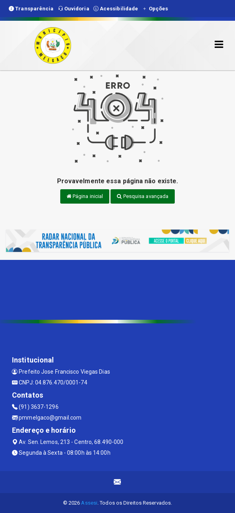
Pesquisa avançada (142, 196)
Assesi (89, 503)
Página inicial (85, 196)
